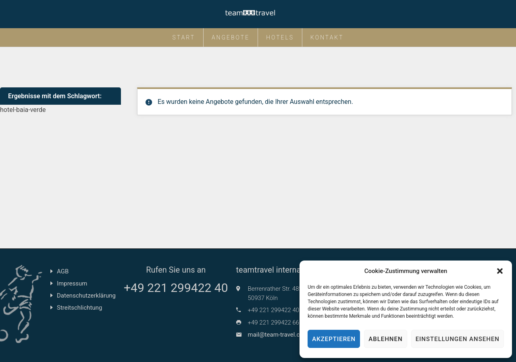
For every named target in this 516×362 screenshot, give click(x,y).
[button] (500, 271)
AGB (63, 271)
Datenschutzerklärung (86, 295)
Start (184, 37)
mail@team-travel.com (278, 334)
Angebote (231, 37)
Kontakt (326, 37)
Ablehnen (385, 339)
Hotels (280, 37)
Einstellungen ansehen (457, 339)
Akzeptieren (334, 339)
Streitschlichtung (79, 307)
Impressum (72, 283)
